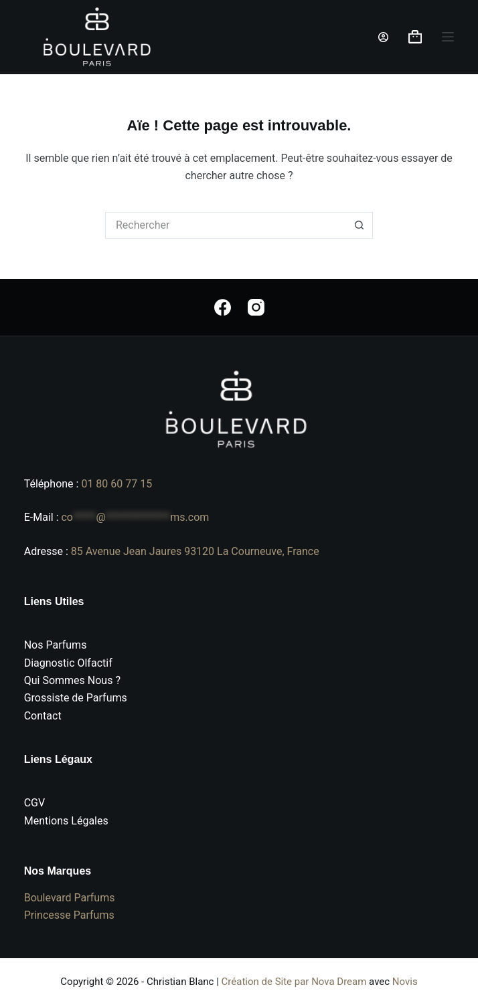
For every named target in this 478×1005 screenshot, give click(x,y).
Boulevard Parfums (69, 897)
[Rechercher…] (225, 225)
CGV (35, 802)
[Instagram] (256, 307)
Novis (405, 982)
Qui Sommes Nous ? (72, 680)
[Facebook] (222, 307)
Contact (43, 715)
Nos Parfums (55, 645)
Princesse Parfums (69, 915)
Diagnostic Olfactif (68, 663)
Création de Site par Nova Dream (294, 982)
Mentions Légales (66, 820)
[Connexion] (383, 37)
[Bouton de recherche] (359, 225)
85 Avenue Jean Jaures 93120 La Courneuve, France (195, 551)
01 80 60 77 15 (116, 483)
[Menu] (448, 37)
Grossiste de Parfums (75, 697)
